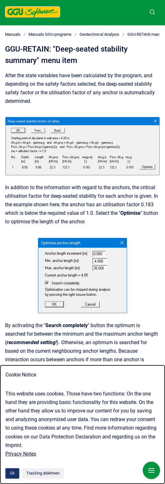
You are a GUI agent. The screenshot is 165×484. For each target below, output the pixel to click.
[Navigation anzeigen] (151, 470)
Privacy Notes (20, 454)
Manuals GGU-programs (50, 34)
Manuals (13, 34)
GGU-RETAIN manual (146, 34)
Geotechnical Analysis (99, 34)
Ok (12, 473)
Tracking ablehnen (43, 473)
